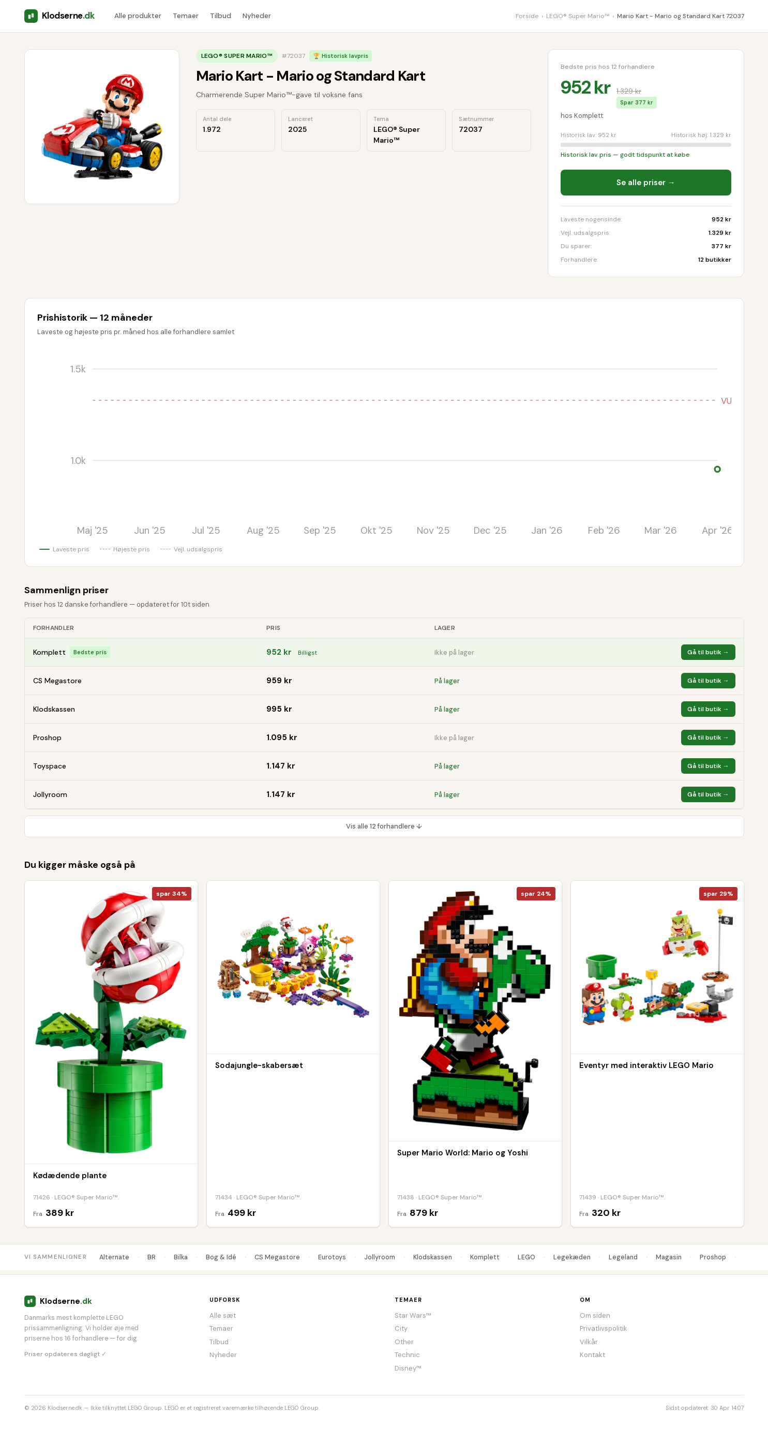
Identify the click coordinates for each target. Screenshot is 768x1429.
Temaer (186, 15)
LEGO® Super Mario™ (577, 16)
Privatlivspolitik (603, 1328)
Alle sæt (222, 1315)
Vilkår (589, 1341)
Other (404, 1341)
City (401, 1328)
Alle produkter (137, 15)
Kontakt (592, 1354)
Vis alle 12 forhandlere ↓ (384, 826)
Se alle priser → (645, 182)
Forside (527, 16)
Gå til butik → (708, 652)
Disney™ (408, 1368)
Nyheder (257, 15)
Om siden (595, 1315)
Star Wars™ (413, 1315)
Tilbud (220, 15)
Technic (407, 1354)
